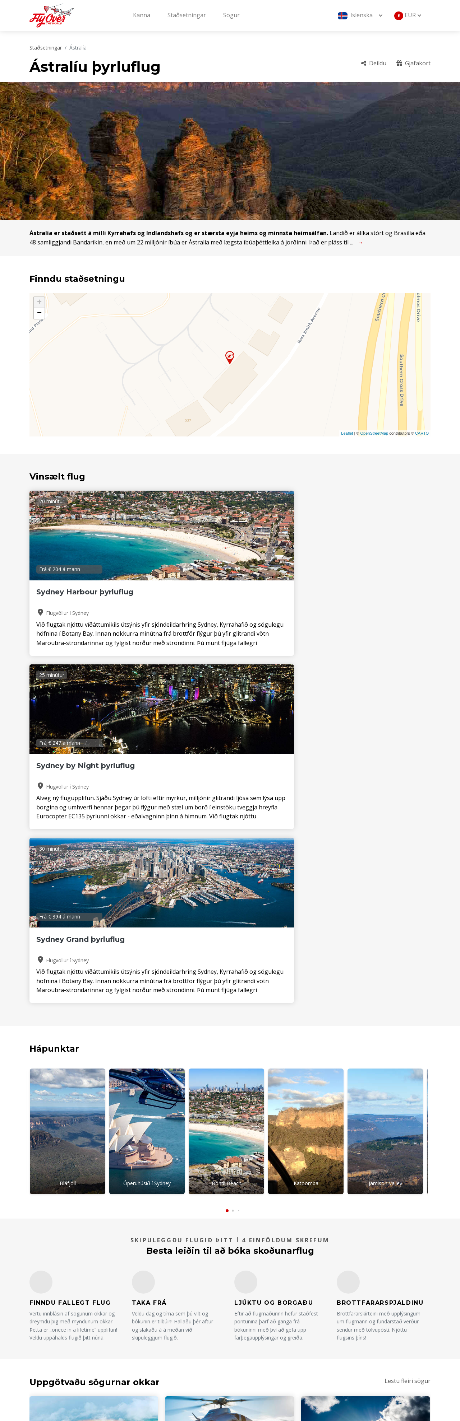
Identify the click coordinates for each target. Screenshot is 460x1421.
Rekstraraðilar (259, 1331)
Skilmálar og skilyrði (267, 1343)
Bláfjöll (68, 835)
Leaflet (347, 433)
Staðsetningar (186, 15)
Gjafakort (413, 63)
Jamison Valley (385, 835)
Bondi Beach (227, 835)
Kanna (141, 15)
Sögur (231, 15)
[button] (227, 859)
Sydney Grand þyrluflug (353, 592)
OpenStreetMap (374, 433)
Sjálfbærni (348, 1343)
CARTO (422, 433)
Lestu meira (58, 1188)
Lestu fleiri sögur (408, 1029)
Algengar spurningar (362, 1306)
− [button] (39, 313)
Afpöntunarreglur (358, 1331)
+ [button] (39, 302)
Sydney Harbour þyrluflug (84, 592)
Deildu (373, 63)
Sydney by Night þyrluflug (222, 592)
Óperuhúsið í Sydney (147, 835)
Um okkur (253, 1306)
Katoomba (306, 835)
